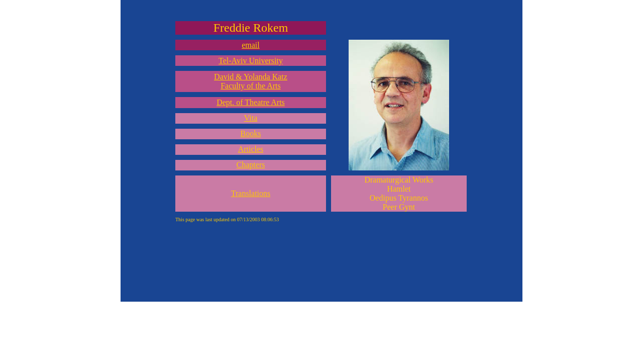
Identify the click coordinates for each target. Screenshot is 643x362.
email (251, 45)
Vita (251, 118)
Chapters (251, 164)
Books (251, 133)
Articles (251, 149)
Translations (251, 193)
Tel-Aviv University (251, 60)
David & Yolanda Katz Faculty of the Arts (250, 81)
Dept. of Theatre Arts (251, 102)
